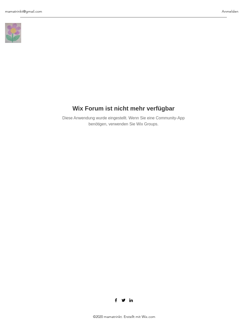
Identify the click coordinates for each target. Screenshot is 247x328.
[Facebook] (115, 300)
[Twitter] (123, 300)
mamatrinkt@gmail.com (23, 11)
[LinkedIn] (131, 300)
